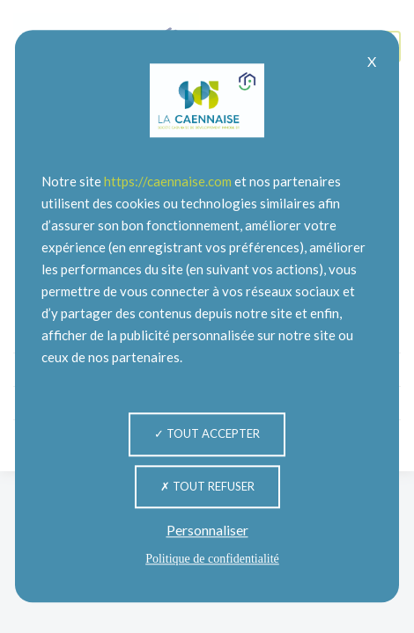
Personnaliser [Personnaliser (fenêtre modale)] (207, 530)
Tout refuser (207, 486)
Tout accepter (207, 433)
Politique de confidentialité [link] (212, 559)
